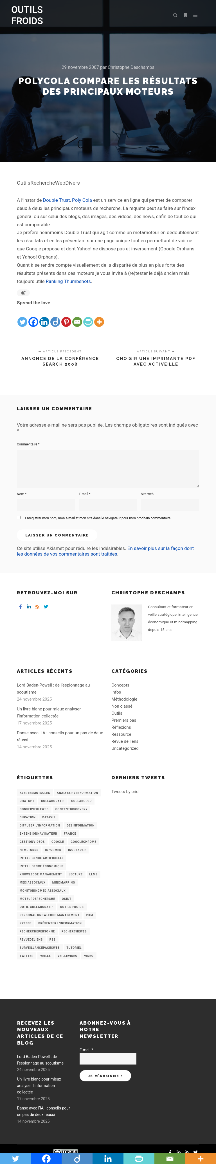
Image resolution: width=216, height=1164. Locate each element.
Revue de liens (124, 741)
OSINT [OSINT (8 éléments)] (66, 898)
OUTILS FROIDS (27, 15)
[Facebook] (33, 317)
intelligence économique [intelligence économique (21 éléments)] (42, 866)
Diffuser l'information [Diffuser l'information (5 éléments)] (40, 825)
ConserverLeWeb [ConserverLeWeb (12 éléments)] (34, 809)
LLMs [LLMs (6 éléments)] (93, 874)
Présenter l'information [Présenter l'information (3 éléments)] (60, 923)
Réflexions (121, 727)
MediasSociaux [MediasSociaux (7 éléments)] (33, 882)
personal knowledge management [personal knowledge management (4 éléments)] (50, 915)
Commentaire (28, 444)
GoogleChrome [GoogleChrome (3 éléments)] (83, 841)
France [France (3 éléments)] (70, 833)
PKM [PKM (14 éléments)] (89, 915)
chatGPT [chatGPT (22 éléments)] (27, 801)
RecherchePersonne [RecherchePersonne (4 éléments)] (37, 931)
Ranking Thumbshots (68, 281)
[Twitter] (22, 317)
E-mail (84, 494)
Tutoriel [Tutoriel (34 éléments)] (74, 947)
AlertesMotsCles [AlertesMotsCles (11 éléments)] (35, 792)
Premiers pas (123, 720)
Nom (21, 494)
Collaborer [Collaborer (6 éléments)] (81, 801)
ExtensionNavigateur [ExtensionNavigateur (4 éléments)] (38, 833)
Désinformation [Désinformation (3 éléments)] (80, 825)
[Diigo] (55, 317)
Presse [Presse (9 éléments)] (26, 923)
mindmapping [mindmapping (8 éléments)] (63, 882)
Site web (147, 494)
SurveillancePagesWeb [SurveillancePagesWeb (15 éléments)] (40, 947)
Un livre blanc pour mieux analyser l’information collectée (39, 1086)
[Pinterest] (66, 317)
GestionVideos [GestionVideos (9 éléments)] (32, 841)
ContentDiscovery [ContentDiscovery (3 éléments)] (71, 809)
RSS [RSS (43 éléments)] (53, 939)
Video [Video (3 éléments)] (88, 955)
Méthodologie (124, 699)
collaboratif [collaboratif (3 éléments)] (52, 801)
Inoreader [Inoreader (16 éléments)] (77, 850)
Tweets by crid (124, 791)
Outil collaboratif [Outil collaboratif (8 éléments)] (36, 907)
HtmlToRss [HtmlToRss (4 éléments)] (29, 850)
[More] (99, 317)
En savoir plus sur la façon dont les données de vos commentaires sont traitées (105, 551)
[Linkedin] (44, 317)
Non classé (121, 706)
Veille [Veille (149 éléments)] (45, 955)
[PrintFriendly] (88, 317)
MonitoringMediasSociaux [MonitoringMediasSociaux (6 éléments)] (43, 890)
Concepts (120, 685)
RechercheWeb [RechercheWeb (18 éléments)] (74, 931)
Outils (116, 713)
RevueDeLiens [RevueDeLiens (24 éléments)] (31, 939)
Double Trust (56, 200)
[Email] (77, 317)
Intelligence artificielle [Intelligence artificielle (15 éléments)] (42, 858)
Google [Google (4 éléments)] (57, 841)
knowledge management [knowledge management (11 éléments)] (41, 874)
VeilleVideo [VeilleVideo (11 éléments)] (67, 955)
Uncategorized (124, 748)
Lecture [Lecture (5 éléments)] (76, 874)
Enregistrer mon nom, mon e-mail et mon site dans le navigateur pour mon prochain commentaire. (98, 518)
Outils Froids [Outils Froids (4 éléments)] (72, 907)
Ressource (121, 734)
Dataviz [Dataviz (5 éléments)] (48, 817)
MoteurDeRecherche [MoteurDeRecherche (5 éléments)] (37, 898)
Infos (116, 692)
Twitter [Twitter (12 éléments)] (26, 955)
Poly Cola (82, 200)
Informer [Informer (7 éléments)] (53, 850)
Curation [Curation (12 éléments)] (28, 817)
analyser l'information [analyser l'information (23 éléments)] (77, 792)
